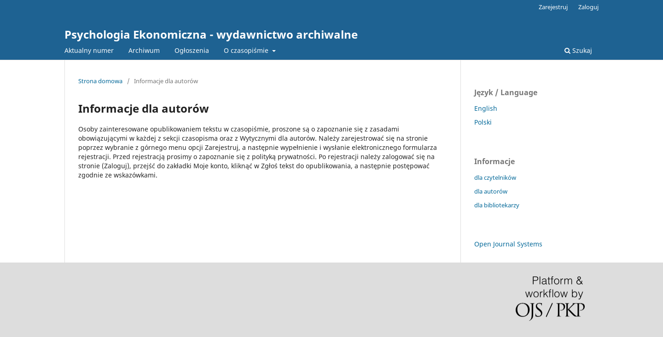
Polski (483, 122)
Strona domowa (100, 81)
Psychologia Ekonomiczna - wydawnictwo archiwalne (211, 34)
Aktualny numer (89, 50)
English (485, 108)
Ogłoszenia (191, 50)
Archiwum (144, 50)
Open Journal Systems (508, 244)
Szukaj (578, 50)
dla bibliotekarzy (496, 205)
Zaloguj (588, 7)
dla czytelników (495, 177)
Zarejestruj (553, 7)
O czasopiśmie (247, 50)
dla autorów (490, 191)
